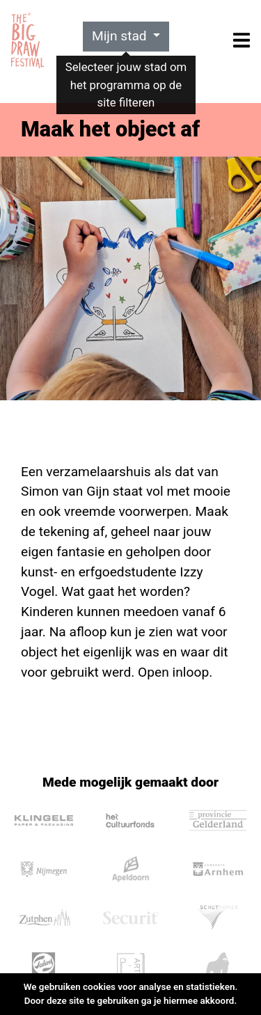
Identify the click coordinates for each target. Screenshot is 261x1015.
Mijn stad (121, 36)
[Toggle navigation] (241, 40)
